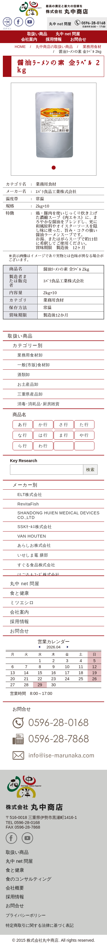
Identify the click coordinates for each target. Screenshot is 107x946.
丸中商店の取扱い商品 (54, 46)
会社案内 (29, 39)
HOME (20, 46)
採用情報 (54, 39)
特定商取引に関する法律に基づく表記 (40, 925)
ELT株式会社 (29, 494)
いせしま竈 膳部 (32, 555)
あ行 (23, 424)
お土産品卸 (28, 384)
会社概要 (15, 887)
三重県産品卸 (30, 394)
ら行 (23, 445)
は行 (43, 435)
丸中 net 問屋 (68, 34)
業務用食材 (92, 46)
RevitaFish (28, 504)
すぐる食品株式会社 (36, 565)
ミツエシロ (22, 602)
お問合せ (78, 39)
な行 (23, 435)
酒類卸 (23, 374)
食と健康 (19, 593)
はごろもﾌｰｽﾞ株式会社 (38, 574)
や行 (84, 435)
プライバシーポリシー (26, 915)
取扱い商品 (37, 34)
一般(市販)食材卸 (33, 364)
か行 (43, 424)
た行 (84, 424)
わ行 (43, 445)
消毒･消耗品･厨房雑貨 (38, 404)
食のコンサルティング (28, 879)
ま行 (64, 435)
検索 (90, 469)
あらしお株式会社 (34, 545)
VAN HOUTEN (31, 536)
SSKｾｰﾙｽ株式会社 (34, 526)
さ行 (64, 424)
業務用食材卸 (30, 355)
